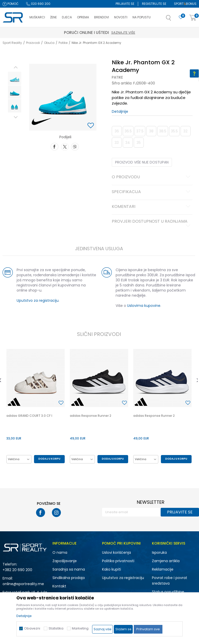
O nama (59, 552)
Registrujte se (154, 4)
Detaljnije (120, 111)
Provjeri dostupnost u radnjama (152, 223)
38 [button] (151, 131)
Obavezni (32, 628)
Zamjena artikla (166, 560)
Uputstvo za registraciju (38, 300)
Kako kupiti (111, 569)
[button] (173, 19)
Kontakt (59, 586)
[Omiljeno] (181, 17)
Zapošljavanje (64, 560)
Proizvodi (33, 43)
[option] (14, 78)
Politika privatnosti (118, 560)
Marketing (80, 628)
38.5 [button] (162, 131)
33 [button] (117, 142)
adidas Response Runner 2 (90, 415)
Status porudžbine (168, 591)
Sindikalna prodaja (68, 577)
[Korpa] (192, 18)
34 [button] (127, 142)
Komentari (152, 206)
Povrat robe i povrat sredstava (169, 580)
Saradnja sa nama (68, 569)
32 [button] (185, 131)
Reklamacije (162, 569)
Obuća (49, 43)
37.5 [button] (139, 131)
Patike (63, 43)
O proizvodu (152, 177)
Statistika (56, 628)
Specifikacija (152, 192)
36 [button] (117, 131)
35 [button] (139, 142)
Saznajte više (123, 32)
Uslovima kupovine (143, 305)
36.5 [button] (128, 131)
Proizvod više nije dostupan (142, 162)
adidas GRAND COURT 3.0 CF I (29, 415)
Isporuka (159, 552)
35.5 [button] (174, 131)
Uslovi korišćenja (116, 552)
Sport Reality (12, 43)
